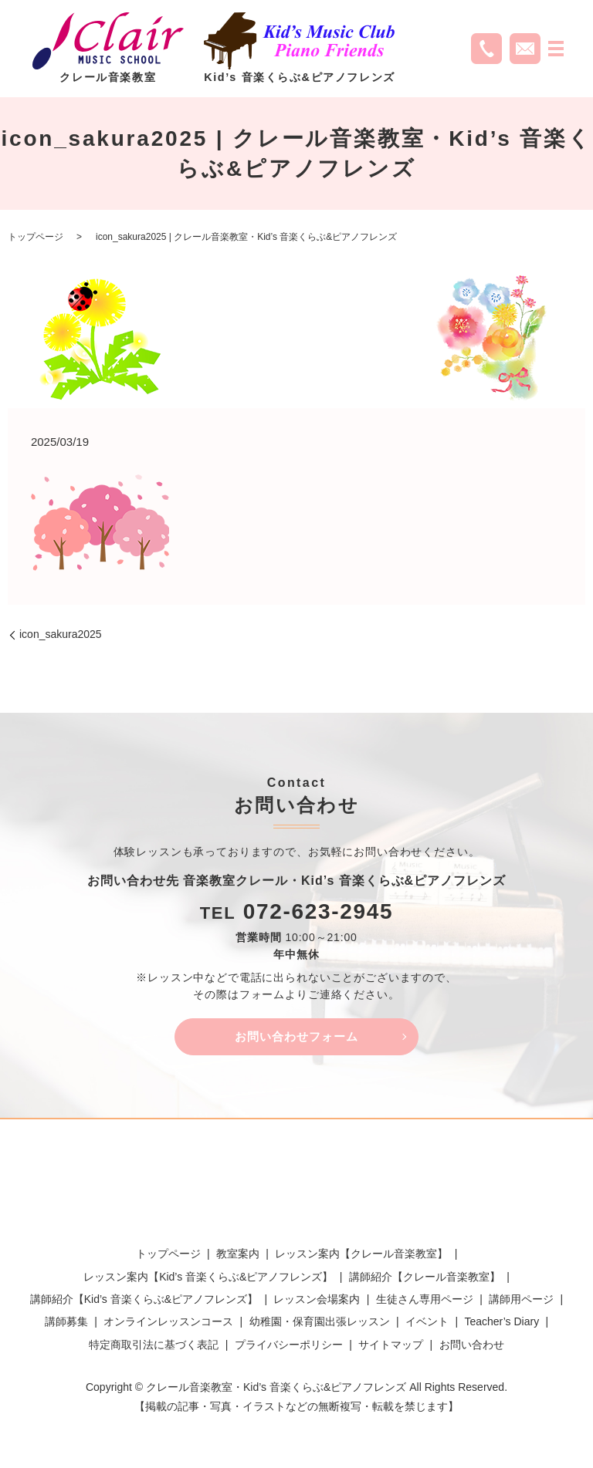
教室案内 (237, 1256)
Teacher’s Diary (501, 1324)
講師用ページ (521, 1301)
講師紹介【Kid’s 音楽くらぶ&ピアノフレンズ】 (144, 1301)
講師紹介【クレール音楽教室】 (424, 1278)
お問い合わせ (471, 1346)
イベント (427, 1324)
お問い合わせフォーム (296, 1037)
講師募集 (66, 1324)
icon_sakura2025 (60, 634)
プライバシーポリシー (289, 1346)
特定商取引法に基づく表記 (154, 1346)
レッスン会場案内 (316, 1301)
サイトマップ (390, 1346)
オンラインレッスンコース (168, 1324)
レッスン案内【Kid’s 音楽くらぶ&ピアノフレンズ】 (208, 1278)
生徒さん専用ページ (424, 1301)
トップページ (35, 236)
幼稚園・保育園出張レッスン (319, 1324)
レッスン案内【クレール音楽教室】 (361, 1256)
